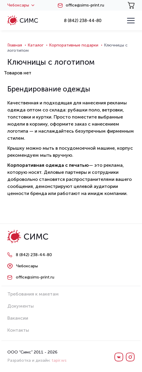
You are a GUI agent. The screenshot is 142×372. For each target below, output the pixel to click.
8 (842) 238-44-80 (83, 20)
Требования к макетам (33, 294)
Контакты (18, 330)
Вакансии (17, 318)
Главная (14, 45)
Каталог (35, 45)
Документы (20, 306)
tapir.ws (59, 360)
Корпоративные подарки (73, 45)
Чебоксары (20, 5)
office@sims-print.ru (85, 5)
